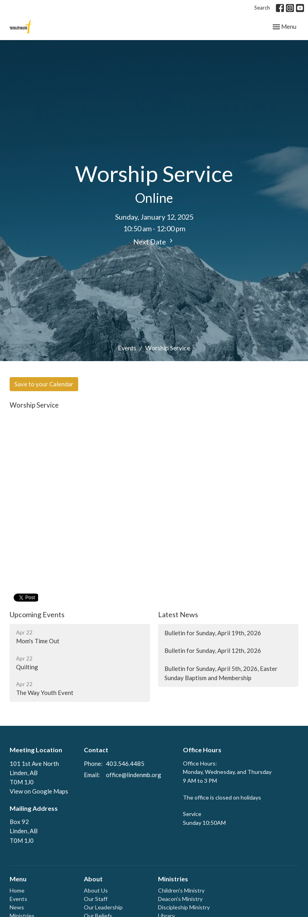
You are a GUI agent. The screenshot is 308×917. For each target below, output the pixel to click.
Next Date (154, 241)
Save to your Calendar (43, 384)
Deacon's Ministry (180, 898)
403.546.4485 (125, 763)
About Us (96, 890)
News (17, 907)
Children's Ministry (181, 890)
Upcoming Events (37, 614)
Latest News (178, 614)
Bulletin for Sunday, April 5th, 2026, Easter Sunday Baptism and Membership (221, 673)
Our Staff (95, 898)
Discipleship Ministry (184, 907)
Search (262, 7)
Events (127, 347)
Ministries (173, 879)
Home (17, 890)
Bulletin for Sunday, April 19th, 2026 (212, 632)
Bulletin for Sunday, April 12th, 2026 (212, 650)
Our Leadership (103, 907)
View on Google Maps (39, 791)
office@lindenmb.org (133, 774)
